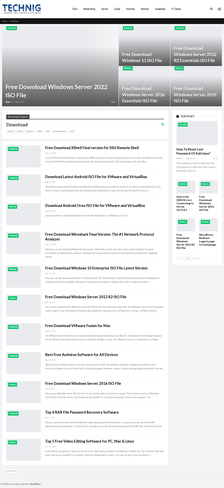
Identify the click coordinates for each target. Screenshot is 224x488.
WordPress (35, 484)
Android (11, 131)
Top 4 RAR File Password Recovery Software (82, 412)
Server (104, 9)
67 (215, 158)
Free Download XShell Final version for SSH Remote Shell (92, 147)
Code (72, 131)
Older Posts (10, 471)
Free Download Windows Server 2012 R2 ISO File (85, 297)
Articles (20, 131)
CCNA (40, 131)
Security (130, 9)
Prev (180, 259)
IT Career (176, 9)
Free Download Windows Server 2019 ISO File (195, 94)
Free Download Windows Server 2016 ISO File (83, 383)
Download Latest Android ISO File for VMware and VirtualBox (96, 176)
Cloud (117, 9)
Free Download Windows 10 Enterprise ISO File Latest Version (96, 268)
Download (160, 9)
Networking (89, 9)
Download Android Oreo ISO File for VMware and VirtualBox (95, 205)
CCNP (47, 131)
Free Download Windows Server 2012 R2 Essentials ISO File (195, 54)
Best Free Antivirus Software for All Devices (81, 354)
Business (30, 131)
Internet (145, 9)
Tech (74, 9)
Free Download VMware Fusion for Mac (78, 325)
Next (188, 259)
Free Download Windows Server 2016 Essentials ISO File (143, 94)
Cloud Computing (59, 131)
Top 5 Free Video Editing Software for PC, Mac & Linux (89, 441)
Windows (128, 68)
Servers (179, 68)
